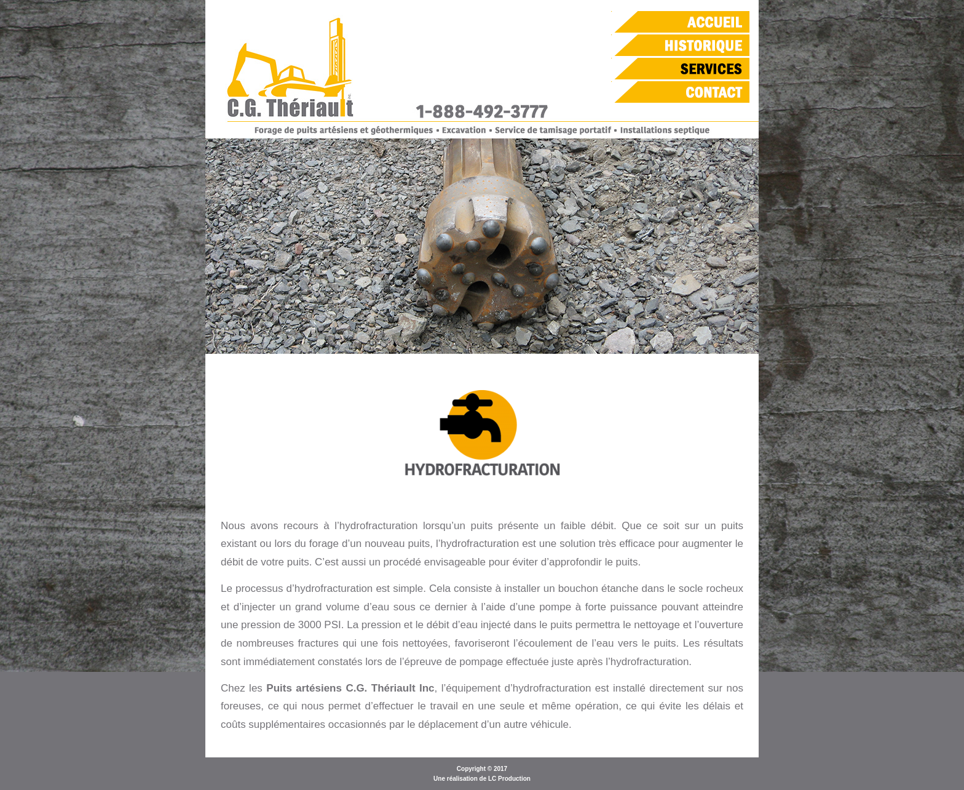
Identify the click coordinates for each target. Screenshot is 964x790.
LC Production (509, 778)
